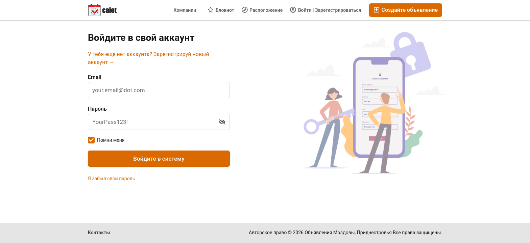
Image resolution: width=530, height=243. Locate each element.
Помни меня (111, 140)
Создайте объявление (406, 10)
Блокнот (221, 10)
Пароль (97, 109)
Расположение (262, 10)
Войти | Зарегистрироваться (325, 10)
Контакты (99, 232)
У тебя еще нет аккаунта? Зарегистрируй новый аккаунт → (148, 58)
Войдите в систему (158, 158)
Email (94, 77)
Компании (184, 10)
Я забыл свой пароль (111, 178)
